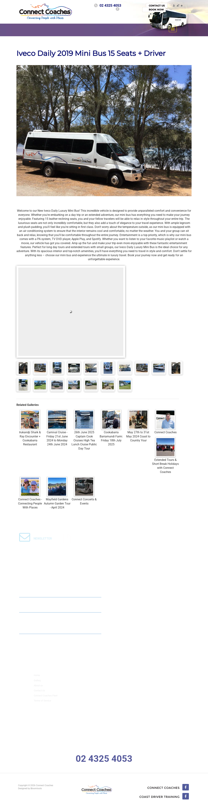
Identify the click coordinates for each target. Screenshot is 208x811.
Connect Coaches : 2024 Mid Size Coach (48, 603)
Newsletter (43, 541)
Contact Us (157, 5)
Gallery (37, 682)
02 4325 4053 (110, 5)
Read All (87, 640)
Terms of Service (42, 702)
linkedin (164, 796)
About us (38, 687)
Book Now (156, 9)
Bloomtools (35, 788)
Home (37, 677)
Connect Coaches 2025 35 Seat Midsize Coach (52, 588)
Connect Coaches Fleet (45, 697)
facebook (117, 9)
